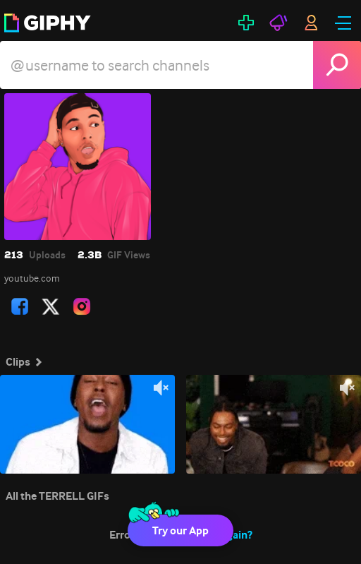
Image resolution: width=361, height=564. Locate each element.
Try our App (180, 530)
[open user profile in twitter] (50, 306)
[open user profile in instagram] (81, 306)
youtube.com (32, 278)
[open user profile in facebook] (19, 306)
